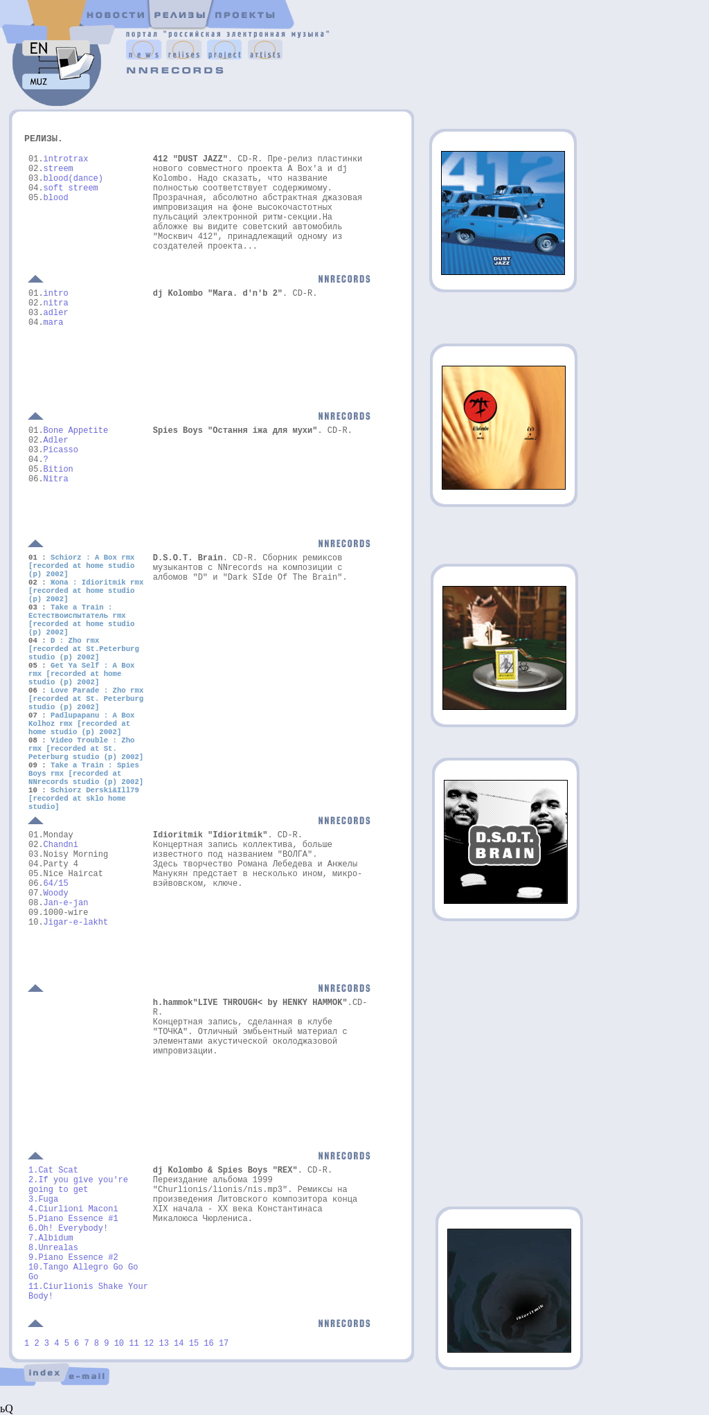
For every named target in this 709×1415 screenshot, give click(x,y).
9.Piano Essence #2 (73, 1258)
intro (56, 294)
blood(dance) (73, 179)
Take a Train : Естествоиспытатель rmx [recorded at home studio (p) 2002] (81, 620)
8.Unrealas (53, 1248)
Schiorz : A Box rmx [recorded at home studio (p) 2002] (81, 565)
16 (208, 1344)
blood (56, 198)
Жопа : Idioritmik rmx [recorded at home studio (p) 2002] (85, 590)
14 (178, 1344)
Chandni (61, 845)
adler (56, 313)
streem (58, 169)
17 (223, 1344)
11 (136, 1344)
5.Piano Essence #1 (73, 1219)
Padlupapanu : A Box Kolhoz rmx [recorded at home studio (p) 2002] (81, 723)
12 (149, 1344)
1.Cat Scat (53, 1170)
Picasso (61, 450)
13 (166, 1344)
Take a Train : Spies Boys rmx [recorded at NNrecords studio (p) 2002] (85, 773)
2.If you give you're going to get (78, 1185)
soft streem (71, 188)
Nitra (56, 479)
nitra (56, 303)
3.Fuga (43, 1199)
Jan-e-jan (66, 903)
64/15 (56, 884)
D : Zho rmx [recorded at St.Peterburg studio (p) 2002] (83, 649)
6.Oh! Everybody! (68, 1229)
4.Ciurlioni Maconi (73, 1209)
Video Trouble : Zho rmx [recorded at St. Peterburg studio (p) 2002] (85, 748)
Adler (56, 440)
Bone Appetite (76, 431)
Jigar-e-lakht (76, 922)
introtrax (66, 159)
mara (54, 323)
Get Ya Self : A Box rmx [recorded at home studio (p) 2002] (81, 673)
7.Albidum (50, 1238)
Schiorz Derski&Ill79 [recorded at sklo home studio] (83, 798)
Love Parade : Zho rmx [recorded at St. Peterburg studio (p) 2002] (85, 698)
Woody (56, 893)
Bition (58, 469)
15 (194, 1344)
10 (119, 1344)
